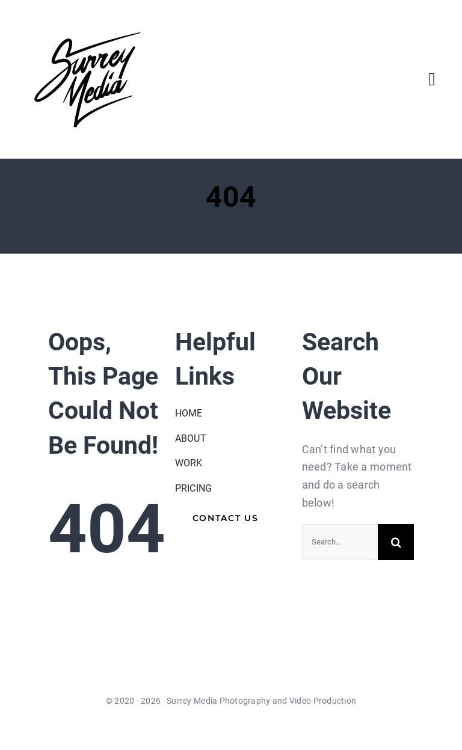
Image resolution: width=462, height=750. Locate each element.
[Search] (396, 542)
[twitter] (220, 727)
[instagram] (263, 727)
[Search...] (340, 542)
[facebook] (198, 727)
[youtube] (242, 727)
